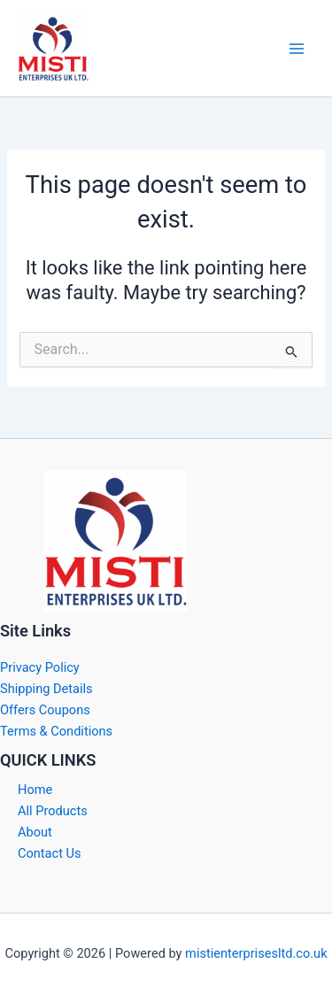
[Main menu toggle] (296, 48)
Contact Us (49, 853)
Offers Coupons (45, 710)
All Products (53, 811)
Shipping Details (46, 689)
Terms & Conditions (56, 731)
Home (35, 790)
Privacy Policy (40, 667)
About (35, 832)
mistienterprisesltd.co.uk (256, 953)
